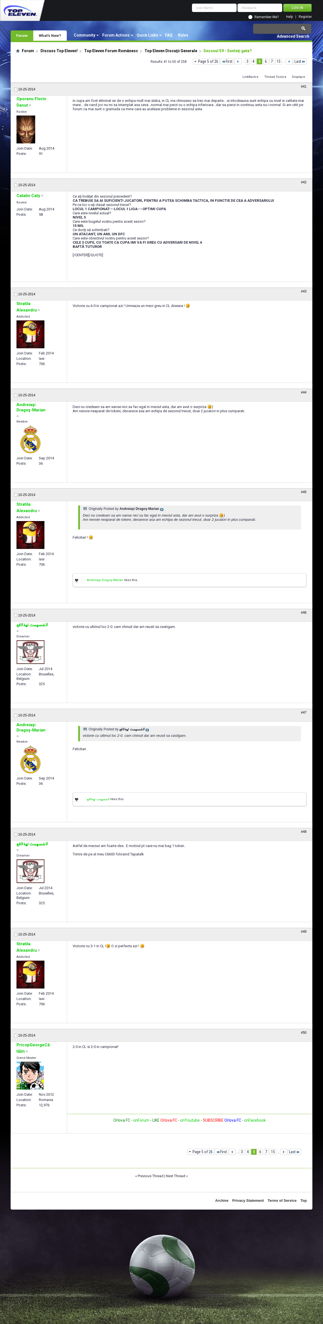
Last (299, 61)
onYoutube (189, 1120)
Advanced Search (293, 36)
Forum (22, 35)
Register (305, 16)
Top (303, 1200)
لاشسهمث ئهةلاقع (98, 799)
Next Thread (175, 1176)
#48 (304, 832)
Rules (183, 35)
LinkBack (249, 77)
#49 (304, 932)
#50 (304, 1033)
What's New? (50, 35)
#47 (304, 712)
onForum (141, 1120)
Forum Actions (116, 35)
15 (279, 61)
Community (84, 35)
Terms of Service (282, 1200)
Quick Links (147, 35)
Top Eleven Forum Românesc (111, 51)
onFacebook (255, 1120)
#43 (304, 291)
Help (289, 16)
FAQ (168, 35)
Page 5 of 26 (208, 61)
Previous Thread (150, 1176)
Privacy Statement (248, 1200)
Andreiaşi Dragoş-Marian (105, 580)
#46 (304, 613)
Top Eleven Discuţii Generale (170, 51)
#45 (304, 492)
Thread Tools (274, 77)
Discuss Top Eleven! (59, 51)
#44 (304, 392)
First (227, 61)
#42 (304, 182)
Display (297, 77)
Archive (222, 1200)
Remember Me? (267, 17)
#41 (304, 86)
